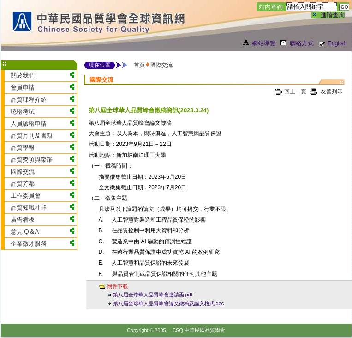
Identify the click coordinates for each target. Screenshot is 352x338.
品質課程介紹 (29, 99)
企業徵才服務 (29, 243)
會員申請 (23, 87)
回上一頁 (295, 91)
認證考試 (23, 111)
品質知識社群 (29, 207)
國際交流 (23, 171)
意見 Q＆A (25, 231)
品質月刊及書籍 (32, 135)
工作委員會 (26, 195)
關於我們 (23, 75)
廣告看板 (23, 219)
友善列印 (331, 91)
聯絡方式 (302, 43)
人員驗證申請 (29, 123)
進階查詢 (333, 15)
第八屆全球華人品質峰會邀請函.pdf (152, 294)
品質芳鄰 (23, 183)
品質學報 (23, 147)
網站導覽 (264, 43)
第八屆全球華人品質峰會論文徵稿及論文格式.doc (168, 303)
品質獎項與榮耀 (32, 159)
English (337, 43)
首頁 (139, 65)
